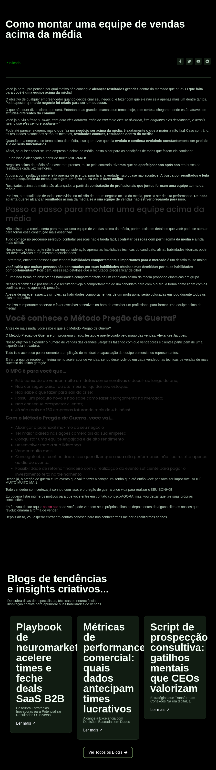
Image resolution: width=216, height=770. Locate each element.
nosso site (50, 507)
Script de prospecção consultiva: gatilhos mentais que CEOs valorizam (179, 657)
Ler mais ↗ (25, 723)
